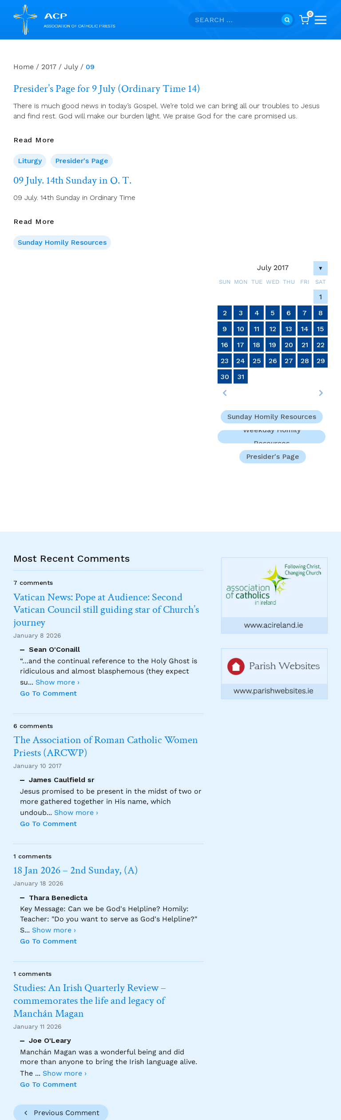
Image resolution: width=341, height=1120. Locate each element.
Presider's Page (81, 161)
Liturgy (30, 161)
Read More (34, 140)
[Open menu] (320, 20)
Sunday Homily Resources (62, 242)
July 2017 (273, 267)
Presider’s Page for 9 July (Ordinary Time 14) (106, 88)
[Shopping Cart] (304, 20)
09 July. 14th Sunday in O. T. (72, 180)
